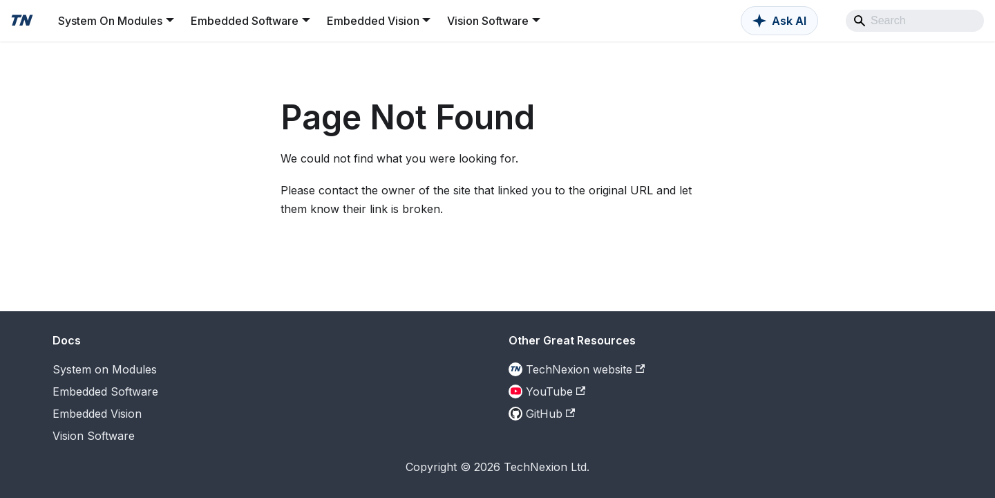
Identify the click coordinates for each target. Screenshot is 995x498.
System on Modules (105, 369)
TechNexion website (585, 369)
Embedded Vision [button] (373, 21)
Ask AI (789, 21)
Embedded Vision (97, 414)
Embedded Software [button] (244, 21)
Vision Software (94, 436)
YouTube (555, 391)
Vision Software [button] (488, 21)
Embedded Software (105, 391)
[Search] (915, 21)
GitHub (550, 414)
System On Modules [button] (110, 21)
